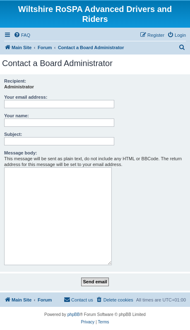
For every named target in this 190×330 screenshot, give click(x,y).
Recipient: (15, 80)
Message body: (20, 152)
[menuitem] (22, 35)
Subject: (13, 134)
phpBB (73, 314)
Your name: (16, 115)
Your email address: (25, 97)
